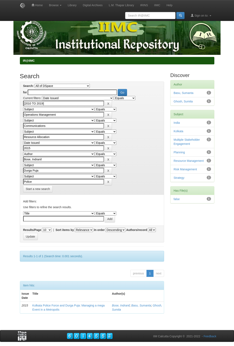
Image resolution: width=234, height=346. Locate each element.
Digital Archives (93, 5)
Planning (179, 152)
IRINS (144, 5)
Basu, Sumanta (141, 305)
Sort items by (65, 230)
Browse (55, 5)
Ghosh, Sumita (183, 101)
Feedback (210, 336)
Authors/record (136, 230)
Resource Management (189, 160)
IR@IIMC (29, 60)
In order (99, 230)
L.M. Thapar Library (121, 5)
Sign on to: (201, 15)
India (177, 122)
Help (170, 5)
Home (37, 5)
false (177, 199)
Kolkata (178, 131)
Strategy (179, 177)
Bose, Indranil (121, 305)
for (25, 92)
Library (72, 5)
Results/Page (32, 230)
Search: (28, 86)
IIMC (157, 5)
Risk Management (185, 169)
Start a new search (38, 189)
